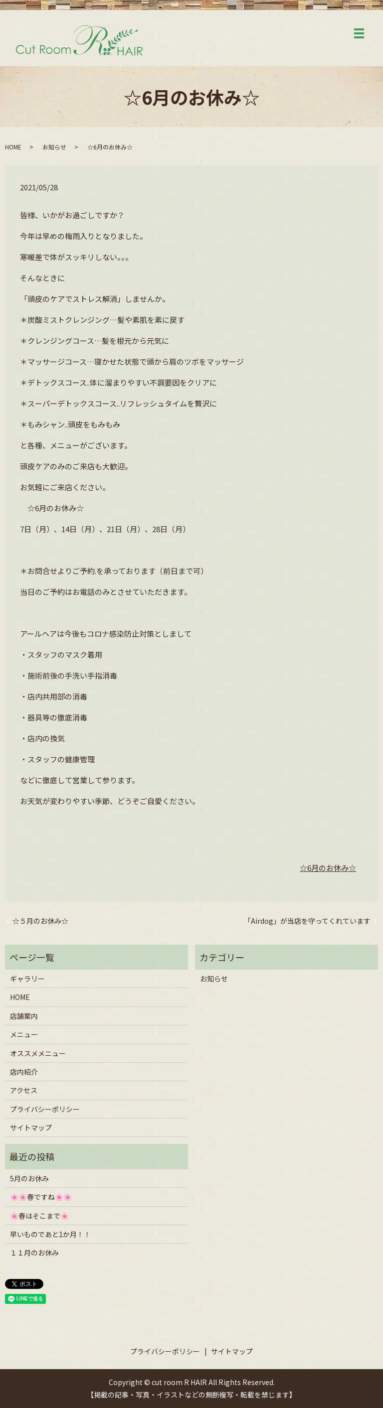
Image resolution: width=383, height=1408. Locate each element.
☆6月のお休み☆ (328, 867)
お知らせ (54, 146)
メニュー (24, 1034)
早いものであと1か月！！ (50, 1234)
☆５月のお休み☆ (40, 921)
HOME (13, 146)
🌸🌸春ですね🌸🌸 (41, 1197)
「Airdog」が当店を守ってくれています (307, 921)
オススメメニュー (38, 1053)
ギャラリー (27, 979)
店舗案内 (24, 1016)
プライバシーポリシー (45, 1109)
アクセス (23, 1090)
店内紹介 (24, 1072)
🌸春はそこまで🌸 (39, 1216)
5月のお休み (29, 1178)
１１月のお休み (34, 1253)
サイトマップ (31, 1127)
